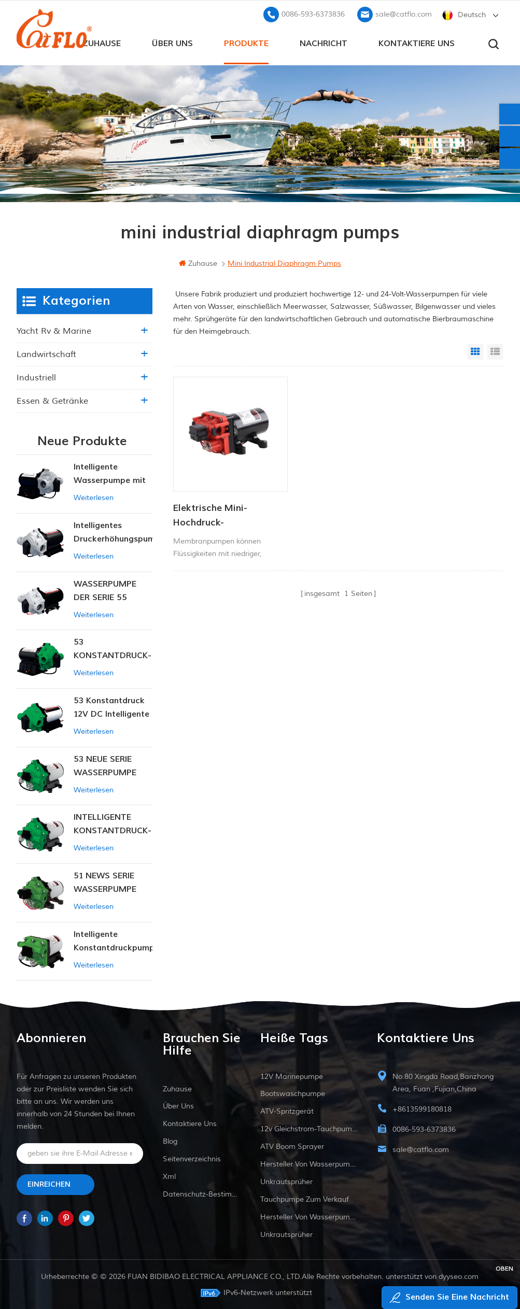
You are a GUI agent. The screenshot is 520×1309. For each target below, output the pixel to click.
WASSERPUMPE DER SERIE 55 (105, 590)
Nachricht (323, 42)
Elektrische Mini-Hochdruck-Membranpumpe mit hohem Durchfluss (218, 503)
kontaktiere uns (416, 42)
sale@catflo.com (403, 13)
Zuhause (101, 42)
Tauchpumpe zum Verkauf (304, 1198)
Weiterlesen (94, 496)
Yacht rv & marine (54, 330)
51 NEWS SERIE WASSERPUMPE (105, 881)
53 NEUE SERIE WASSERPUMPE (105, 765)
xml (169, 1175)
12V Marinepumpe (291, 1075)
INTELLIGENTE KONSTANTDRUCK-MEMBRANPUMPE (112, 823)
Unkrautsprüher (286, 1180)
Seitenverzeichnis (192, 1158)
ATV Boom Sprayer (292, 1145)
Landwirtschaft (46, 353)
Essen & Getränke (52, 400)
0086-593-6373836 (313, 13)
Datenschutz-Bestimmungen (202, 1193)
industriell (36, 377)
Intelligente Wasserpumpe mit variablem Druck (110, 473)
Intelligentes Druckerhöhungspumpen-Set (113, 532)
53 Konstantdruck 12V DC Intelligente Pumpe (111, 707)
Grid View (475, 351)
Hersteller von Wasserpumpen (309, 1163)
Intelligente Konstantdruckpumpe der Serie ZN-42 (113, 941)
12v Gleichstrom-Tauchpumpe (309, 1127)
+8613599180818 (422, 1108)
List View (495, 351)
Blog (170, 1140)
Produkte (246, 42)
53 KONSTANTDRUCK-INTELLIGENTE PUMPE (112, 648)
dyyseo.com (459, 1275)
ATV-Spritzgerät (287, 1110)
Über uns (172, 42)
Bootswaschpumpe (292, 1092)
